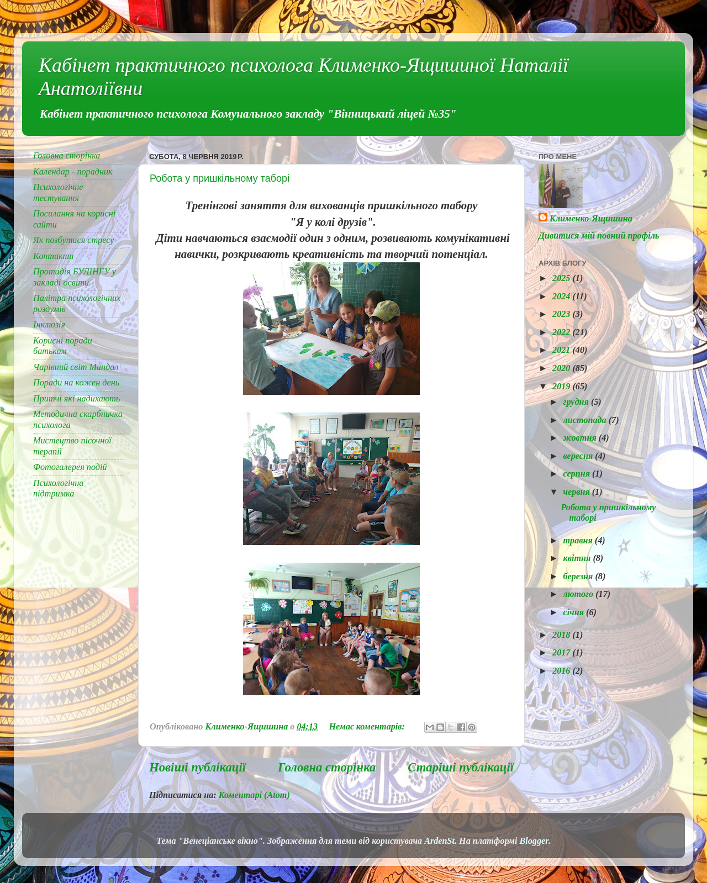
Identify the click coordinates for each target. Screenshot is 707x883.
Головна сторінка (327, 767)
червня (577, 492)
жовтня (580, 438)
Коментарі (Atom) (254, 795)
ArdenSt (439, 841)
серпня (577, 474)
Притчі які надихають (76, 399)
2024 (562, 297)
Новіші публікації (197, 767)
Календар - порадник (73, 172)
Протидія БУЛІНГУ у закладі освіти (74, 277)
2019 (562, 387)
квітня (578, 558)
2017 (562, 653)
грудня (576, 402)
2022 (562, 332)
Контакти (53, 256)
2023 (562, 314)
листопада (585, 420)
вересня (579, 456)
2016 (562, 671)
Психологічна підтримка (58, 488)
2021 (562, 350)
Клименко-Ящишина (591, 219)
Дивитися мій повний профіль (599, 236)
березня (579, 576)
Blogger (533, 841)
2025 (562, 278)
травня (578, 541)
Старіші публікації (461, 767)
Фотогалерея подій (70, 467)
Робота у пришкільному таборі (219, 178)
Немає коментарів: (368, 727)
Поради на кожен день (76, 383)
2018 (562, 635)
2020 (562, 368)
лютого (579, 594)
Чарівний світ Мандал (75, 367)
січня (574, 612)
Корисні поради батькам (62, 346)
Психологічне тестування (58, 192)
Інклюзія (49, 325)
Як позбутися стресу (73, 240)
